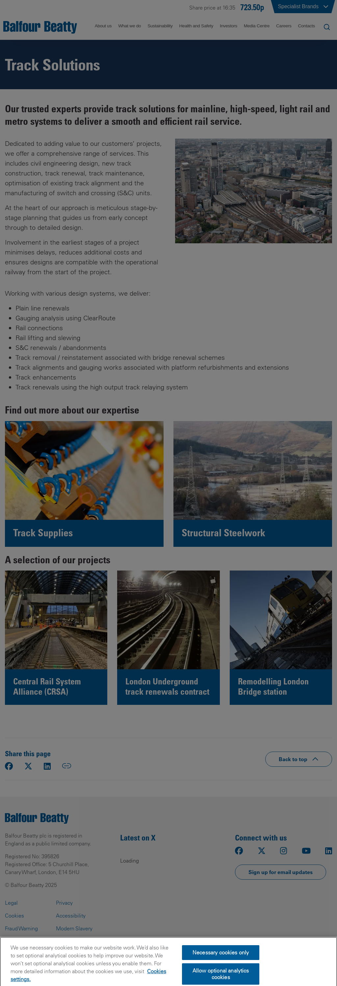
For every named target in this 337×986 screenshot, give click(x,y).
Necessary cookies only (221, 962)
